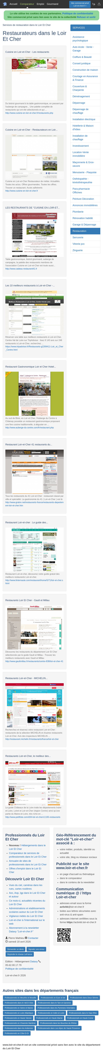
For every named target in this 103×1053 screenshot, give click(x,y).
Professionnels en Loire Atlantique (19, 1013)
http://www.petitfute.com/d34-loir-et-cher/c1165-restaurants (32, 817)
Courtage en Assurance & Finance (85, 78)
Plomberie (78, 211)
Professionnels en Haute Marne (49, 1018)
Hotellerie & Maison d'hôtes (83, 127)
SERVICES (79, 27)
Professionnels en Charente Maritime (20, 1023)
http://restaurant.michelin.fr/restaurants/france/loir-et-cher (32, 739)
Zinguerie (78, 250)
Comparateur (27, 4)
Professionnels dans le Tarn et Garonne (54, 1003)
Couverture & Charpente (80, 88)
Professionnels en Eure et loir (53, 998)
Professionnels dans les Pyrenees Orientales (56, 1008)
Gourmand (52, 4)
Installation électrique (84, 119)
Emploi (40, 4)
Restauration (79, 231)
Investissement (81, 146)
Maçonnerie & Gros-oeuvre (83, 164)
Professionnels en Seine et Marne (19, 1008)
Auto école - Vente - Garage (83, 49)
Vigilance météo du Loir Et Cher (26, 916)
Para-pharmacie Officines (81, 191)
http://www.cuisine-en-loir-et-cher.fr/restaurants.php (29, 113)
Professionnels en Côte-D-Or (17, 1033)
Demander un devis (15, 949)
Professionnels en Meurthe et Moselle (20, 998)
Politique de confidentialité (77, 13)
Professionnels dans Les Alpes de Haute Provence (59, 1028)
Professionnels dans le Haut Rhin (83, 1013)
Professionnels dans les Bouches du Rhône (58, 1023)
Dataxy (34, 961)
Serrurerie (78, 237)
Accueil (13, 4)
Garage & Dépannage (84, 224)
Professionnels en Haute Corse (80, 1018)
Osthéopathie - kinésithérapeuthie (82, 180)
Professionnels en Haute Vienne (18, 1018)
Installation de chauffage (80, 137)
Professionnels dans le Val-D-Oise (19, 1003)
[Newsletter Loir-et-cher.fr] (93, 4)
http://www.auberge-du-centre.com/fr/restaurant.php (29, 427)
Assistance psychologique (80, 39)
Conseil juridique (81, 63)
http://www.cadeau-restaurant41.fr (21, 269)
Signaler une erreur (36, 949)
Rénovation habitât (83, 218)
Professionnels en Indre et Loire (51, 1013)
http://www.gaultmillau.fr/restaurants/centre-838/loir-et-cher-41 (34, 661)
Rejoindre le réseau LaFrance (19, 954)
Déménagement (81, 96)
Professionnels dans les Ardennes (19, 1028)
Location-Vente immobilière (81, 154)
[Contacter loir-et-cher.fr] (99, 4)
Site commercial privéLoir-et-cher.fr (80, 4)
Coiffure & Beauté (82, 57)
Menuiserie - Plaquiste (84, 172)
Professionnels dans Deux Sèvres (84, 998)
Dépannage (79, 103)
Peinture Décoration (83, 199)
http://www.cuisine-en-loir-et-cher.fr (21, 191)
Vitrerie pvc (79, 244)
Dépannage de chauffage (80, 111)
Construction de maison (85, 70)
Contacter (33, 938)
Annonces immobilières (85, 205)
